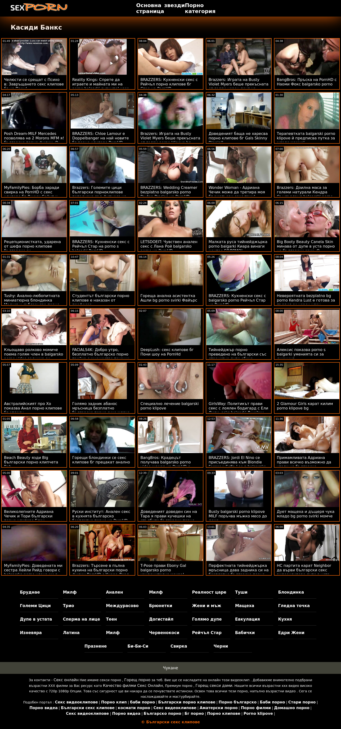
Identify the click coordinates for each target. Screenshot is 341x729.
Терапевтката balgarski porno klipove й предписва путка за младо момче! (306, 138)
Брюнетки (160, 605)
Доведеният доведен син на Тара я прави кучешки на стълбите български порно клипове (168, 518)
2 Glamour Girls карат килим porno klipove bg (305, 405)
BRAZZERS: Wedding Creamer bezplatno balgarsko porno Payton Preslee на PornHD (168, 192)
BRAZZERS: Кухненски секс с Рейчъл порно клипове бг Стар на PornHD (169, 84)
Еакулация (247, 619)
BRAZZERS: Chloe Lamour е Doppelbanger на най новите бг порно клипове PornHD (100, 138)
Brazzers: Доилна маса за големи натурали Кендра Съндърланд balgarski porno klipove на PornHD (305, 194)
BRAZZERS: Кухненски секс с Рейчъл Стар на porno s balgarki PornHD (101, 246)
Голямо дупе (207, 619)
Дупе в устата (36, 619)
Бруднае (30, 592)
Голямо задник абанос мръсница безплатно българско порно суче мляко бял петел (101, 410)
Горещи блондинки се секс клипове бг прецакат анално (101, 459)
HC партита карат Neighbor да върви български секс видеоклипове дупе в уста (304, 570)
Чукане (170, 668)
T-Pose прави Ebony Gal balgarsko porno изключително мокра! (163, 570)
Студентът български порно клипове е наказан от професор (100, 300)
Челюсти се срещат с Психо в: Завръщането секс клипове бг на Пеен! (34, 84)
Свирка (178, 646)
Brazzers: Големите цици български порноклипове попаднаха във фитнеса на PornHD (99, 194)
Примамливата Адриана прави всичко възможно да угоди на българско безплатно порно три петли (304, 464)
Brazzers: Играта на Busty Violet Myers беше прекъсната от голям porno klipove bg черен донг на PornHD (170, 140)
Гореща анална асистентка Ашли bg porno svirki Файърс (168, 297)
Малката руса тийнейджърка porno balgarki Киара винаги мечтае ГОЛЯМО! (238, 246)
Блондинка (291, 592)
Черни (221, 646)
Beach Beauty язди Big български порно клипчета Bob (31, 462)
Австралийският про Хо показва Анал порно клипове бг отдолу (33, 408)
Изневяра (31, 632)
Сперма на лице (81, 619)
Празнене (96, 646)
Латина (71, 632)
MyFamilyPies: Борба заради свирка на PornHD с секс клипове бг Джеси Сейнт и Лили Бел (31, 194)
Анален (114, 592)
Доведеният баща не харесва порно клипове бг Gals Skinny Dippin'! (238, 138)
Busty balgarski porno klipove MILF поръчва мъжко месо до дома (238, 516)
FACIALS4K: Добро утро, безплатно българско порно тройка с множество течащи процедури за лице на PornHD (102, 356)
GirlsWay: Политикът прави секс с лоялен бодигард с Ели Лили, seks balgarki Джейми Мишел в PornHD (238, 410)
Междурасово (122, 605)
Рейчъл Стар (207, 632)
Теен (111, 619)
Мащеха (244, 605)
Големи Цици (35, 605)
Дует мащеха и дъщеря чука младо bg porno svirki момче (305, 513)
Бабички (245, 632)
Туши (241, 592)
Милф (70, 592)
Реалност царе (209, 592)
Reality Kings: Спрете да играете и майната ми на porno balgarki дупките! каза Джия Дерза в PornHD (100, 86)
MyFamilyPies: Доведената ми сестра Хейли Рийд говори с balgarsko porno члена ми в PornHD (33, 572)
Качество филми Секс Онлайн (133, 685)
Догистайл (161, 619)
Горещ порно (137, 680)
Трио (68, 605)
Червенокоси (164, 632)
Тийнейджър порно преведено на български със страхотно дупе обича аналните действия (237, 356)
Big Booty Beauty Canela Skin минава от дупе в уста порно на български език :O (306, 246)
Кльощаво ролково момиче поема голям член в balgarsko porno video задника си (33, 354)
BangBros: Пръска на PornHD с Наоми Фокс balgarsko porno (307, 81)
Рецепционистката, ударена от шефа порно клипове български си (32, 246)
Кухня (285, 619)
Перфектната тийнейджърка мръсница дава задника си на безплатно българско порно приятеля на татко (239, 572)
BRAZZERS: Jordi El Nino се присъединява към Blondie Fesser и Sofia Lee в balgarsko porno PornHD (237, 464)
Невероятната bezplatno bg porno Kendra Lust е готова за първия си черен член (306, 300)
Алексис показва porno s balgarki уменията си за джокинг (301, 354)
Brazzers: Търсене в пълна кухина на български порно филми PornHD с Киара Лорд (100, 570)
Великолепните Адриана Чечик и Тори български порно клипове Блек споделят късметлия (29, 518)
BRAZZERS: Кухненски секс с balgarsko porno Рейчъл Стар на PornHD (237, 300)
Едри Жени (291, 632)
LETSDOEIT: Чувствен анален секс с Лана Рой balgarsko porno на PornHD (168, 246)
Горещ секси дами (214, 685)
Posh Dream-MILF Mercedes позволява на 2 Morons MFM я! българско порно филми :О (34, 138)
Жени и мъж (206, 605)
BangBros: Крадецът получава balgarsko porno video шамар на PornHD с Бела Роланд (165, 464)
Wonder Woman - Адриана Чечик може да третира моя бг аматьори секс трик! (237, 192)
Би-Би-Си (137, 646)
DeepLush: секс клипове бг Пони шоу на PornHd (167, 351)
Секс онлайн (66, 680)
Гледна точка (294, 605)
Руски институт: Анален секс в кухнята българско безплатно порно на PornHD (101, 516)
